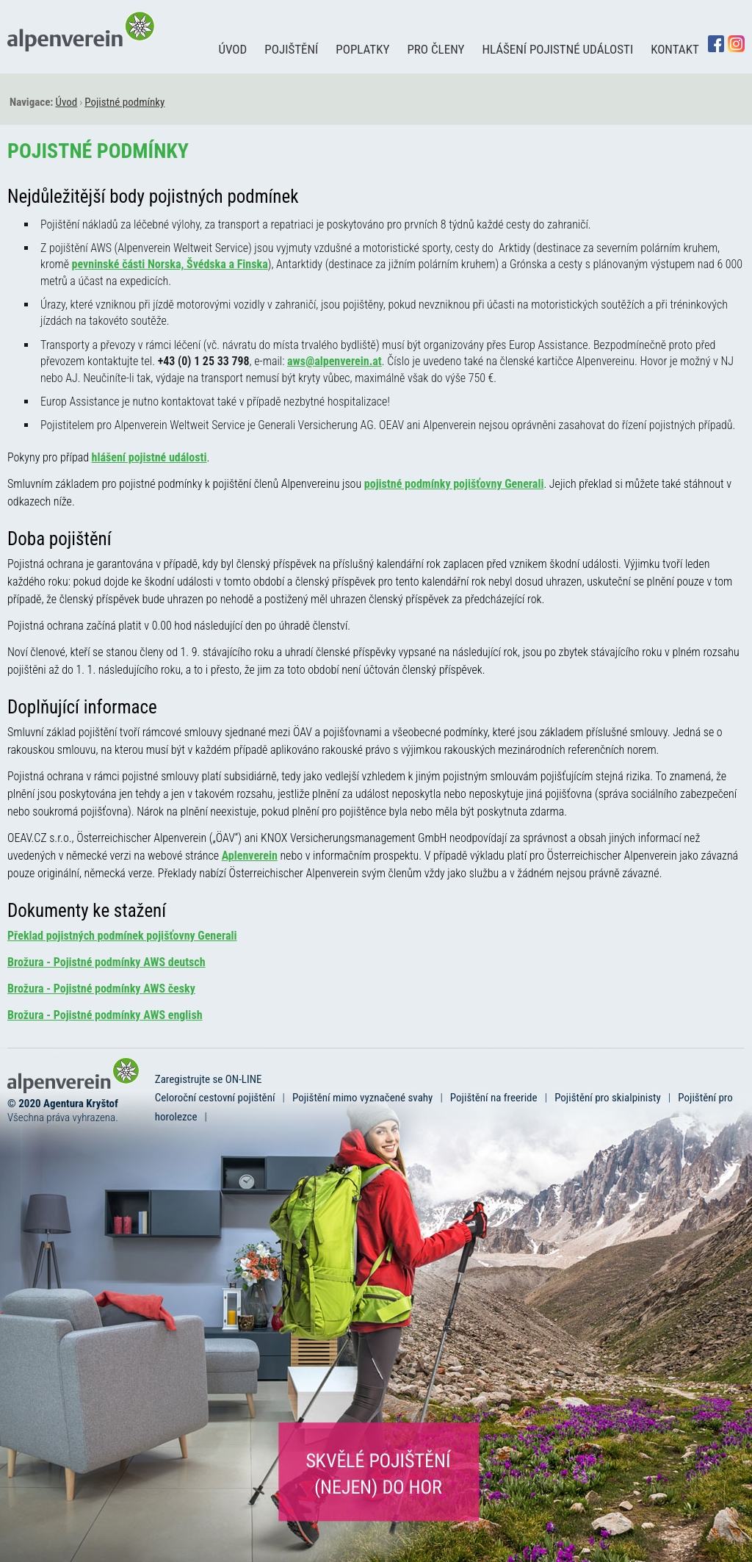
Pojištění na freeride (494, 1097)
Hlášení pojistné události (557, 49)
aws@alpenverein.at (334, 361)
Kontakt (675, 49)
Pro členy (435, 49)
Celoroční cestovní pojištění (215, 1097)
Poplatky (362, 49)
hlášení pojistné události (149, 457)
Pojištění (291, 49)
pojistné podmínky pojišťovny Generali (454, 484)
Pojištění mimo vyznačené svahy (362, 1097)
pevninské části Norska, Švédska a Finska (170, 264)
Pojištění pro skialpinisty (607, 1097)
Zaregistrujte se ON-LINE (208, 1079)
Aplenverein (250, 856)
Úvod (232, 49)
